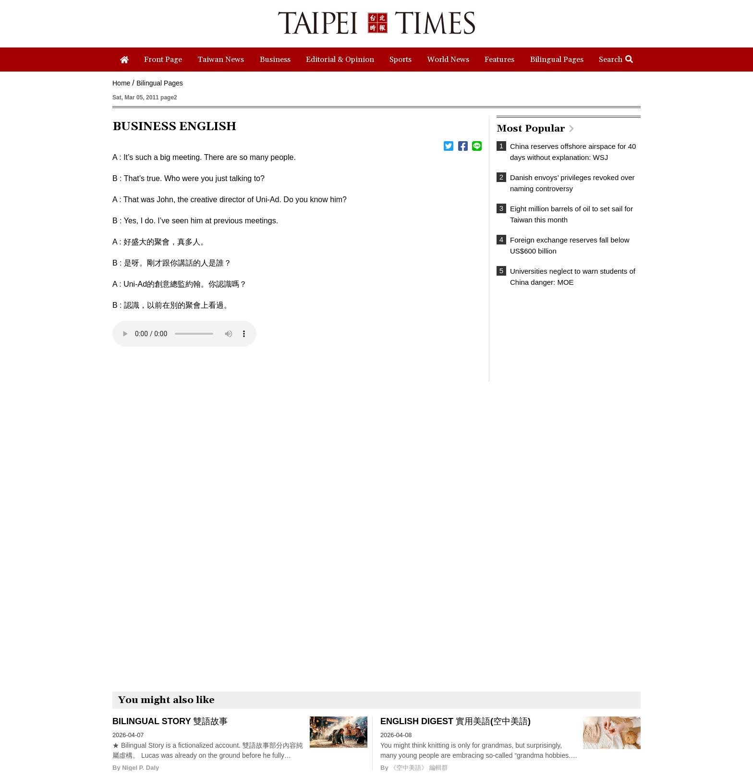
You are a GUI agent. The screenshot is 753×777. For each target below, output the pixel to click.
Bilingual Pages (159, 83)
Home (121, 83)
